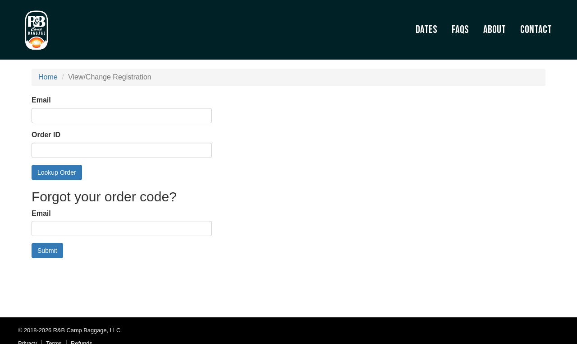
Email (41, 100)
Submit (47, 250)
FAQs (460, 29)
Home (48, 77)
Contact (536, 29)
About (494, 29)
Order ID (46, 135)
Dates (426, 29)
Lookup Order (56, 172)
